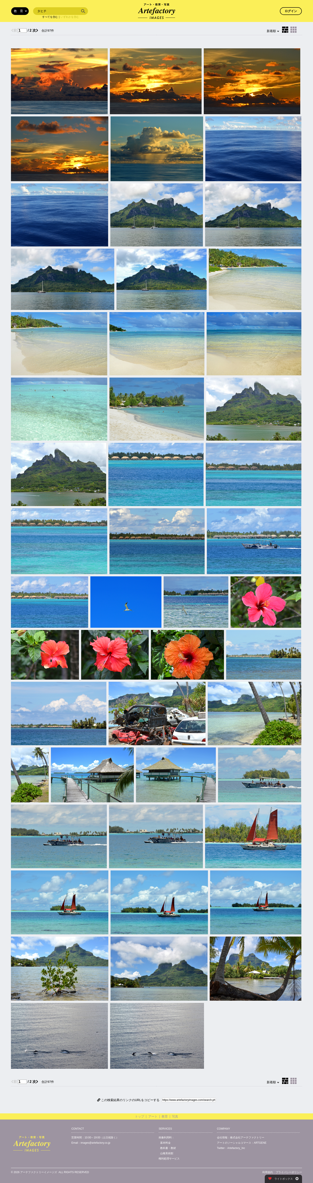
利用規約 (267, 1172)
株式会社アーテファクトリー (247, 1137)
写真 (175, 1116)
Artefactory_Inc (236, 1148)
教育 (165, 1116)
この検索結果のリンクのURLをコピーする (128, 1100)
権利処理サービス (169, 1158)
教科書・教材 (168, 1148)
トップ (139, 1116)
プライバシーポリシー (289, 1172)
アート (152, 1116)
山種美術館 (166, 1153)
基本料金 (165, 1142)
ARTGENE (260, 1142)
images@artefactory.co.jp (95, 1142)
